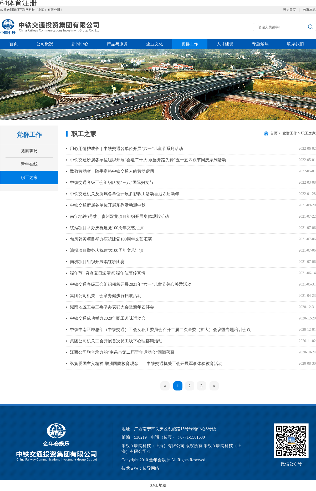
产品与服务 (117, 44)
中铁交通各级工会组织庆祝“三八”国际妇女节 (112, 182)
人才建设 (225, 44)
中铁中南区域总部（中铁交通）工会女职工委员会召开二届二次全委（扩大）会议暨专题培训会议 (160, 329)
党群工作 (189, 44)
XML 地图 (158, 485)
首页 (13, 44)
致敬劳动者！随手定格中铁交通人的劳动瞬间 (112, 171)
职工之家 (29, 177)
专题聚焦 (260, 44)
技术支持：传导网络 (140, 468)
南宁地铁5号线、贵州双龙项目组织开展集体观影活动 (119, 216)
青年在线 (29, 164)
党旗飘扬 (29, 150)
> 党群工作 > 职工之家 (293, 133)
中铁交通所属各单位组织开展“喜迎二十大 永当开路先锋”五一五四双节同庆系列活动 (148, 160)
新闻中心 (80, 44)
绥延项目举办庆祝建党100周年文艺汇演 (107, 228)
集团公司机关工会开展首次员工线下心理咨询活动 (116, 341)
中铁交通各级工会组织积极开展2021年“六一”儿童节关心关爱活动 (130, 284)
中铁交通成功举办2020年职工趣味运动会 (108, 318)
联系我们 (295, 44)
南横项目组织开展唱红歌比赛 (97, 261)
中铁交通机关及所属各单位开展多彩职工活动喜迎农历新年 (124, 194)
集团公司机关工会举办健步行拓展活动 (105, 295)
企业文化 (154, 44)
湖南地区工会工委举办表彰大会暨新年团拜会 (112, 307)
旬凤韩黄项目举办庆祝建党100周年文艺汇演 (111, 239)
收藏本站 (309, 10)
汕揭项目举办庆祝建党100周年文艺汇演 (107, 250)
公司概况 (44, 44)
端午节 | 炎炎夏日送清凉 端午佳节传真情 (107, 273)
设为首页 (289, 10)
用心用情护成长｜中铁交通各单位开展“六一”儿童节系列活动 (126, 148)
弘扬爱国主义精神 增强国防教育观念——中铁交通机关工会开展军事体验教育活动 (146, 363)
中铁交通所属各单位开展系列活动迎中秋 (108, 205)
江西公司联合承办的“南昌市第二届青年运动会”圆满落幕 (122, 352)
